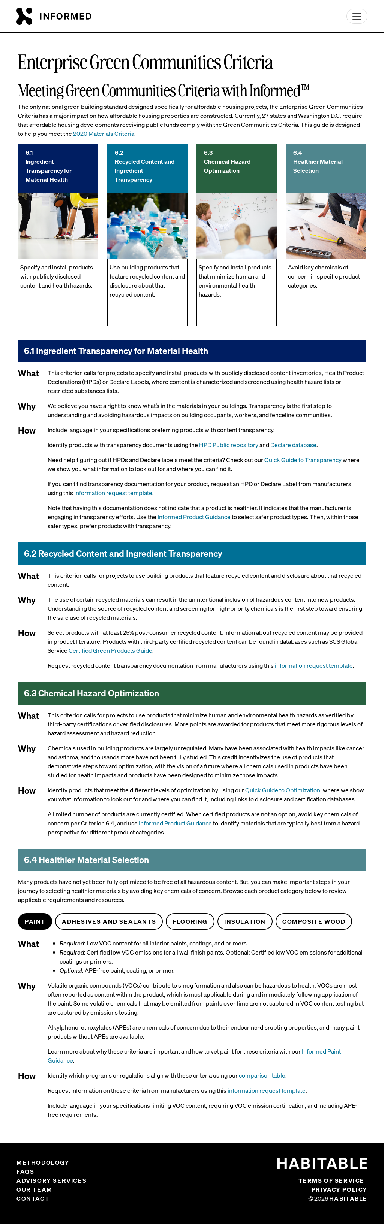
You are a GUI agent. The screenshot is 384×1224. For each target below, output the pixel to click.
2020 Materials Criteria (103, 133)
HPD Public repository (228, 445)
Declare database (293, 445)
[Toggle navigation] (357, 16)
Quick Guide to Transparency (303, 460)
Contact (32, 1198)
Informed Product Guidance (194, 517)
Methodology (43, 1162)
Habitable (348, 1198)
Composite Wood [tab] (313, 921)
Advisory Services (51, 1180)
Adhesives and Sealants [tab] (109, 921)
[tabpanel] (192, 1032)
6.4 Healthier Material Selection (318, 161)
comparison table (262, 1075)
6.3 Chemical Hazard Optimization (227, 161)
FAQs (25, 1171)
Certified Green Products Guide (110, 650)
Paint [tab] (35, 921)
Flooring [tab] (190, 921)
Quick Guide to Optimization (282, 790)
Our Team (34, 1189)
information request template (113, 493)
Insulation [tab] (245, 921)
